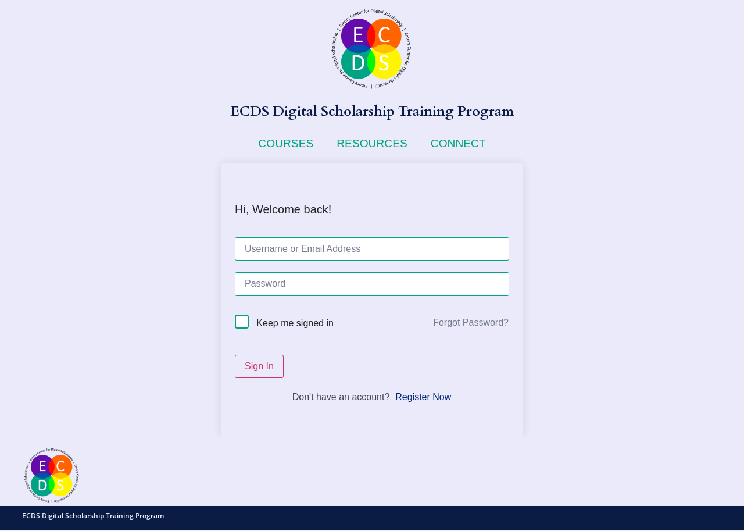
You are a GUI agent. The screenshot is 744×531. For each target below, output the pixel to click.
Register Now (423, 397)
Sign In (259, 366)
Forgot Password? (471, 322)
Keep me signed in (295, 323)
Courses (285, 143)
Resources (372, 143)
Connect (458, 143)
